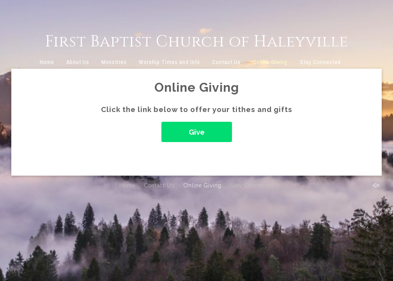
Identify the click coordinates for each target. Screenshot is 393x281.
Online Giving (270, 62)
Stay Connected (320, 62)
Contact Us (226, 62)
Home (47, 62)
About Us (77, 62)
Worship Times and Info (169, 62)
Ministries (114, 62)
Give (197, 132)
